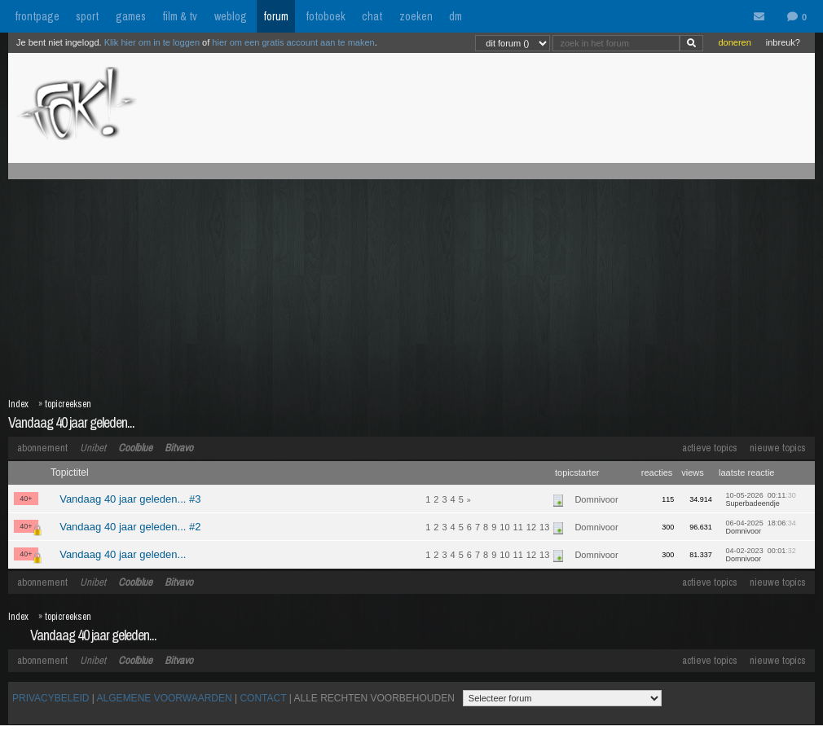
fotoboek (325, 16)
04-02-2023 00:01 (761, 555)
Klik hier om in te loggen (152, 42)
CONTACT (263, 698)
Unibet (93, 448)
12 (531, 527)
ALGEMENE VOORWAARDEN (164, 698)
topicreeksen (68, 404)
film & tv (179, 16)
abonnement (42, 448)
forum (275, 16)
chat (372, 16)
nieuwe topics (778, 448)
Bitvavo (179, 448)
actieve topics (709, 448)
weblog (230, 16)
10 (504, 527)
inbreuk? (783, 42)
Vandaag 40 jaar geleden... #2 (129, 527)
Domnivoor (596, 499)
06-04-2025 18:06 (761, 527)
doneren (734, 42)
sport (87, 16)
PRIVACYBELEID (50, 698)
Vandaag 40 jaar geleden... (71, 422)
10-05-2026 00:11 (761, 499)
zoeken (416, 16)
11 (518, 527)
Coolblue (135, 448)
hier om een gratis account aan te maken (293, 42)
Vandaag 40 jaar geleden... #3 (129, 499)
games (131, 16)
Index (18, 404)
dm (455, 16)
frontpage (37, 16)
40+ (26, 498)
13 (544, 527)
